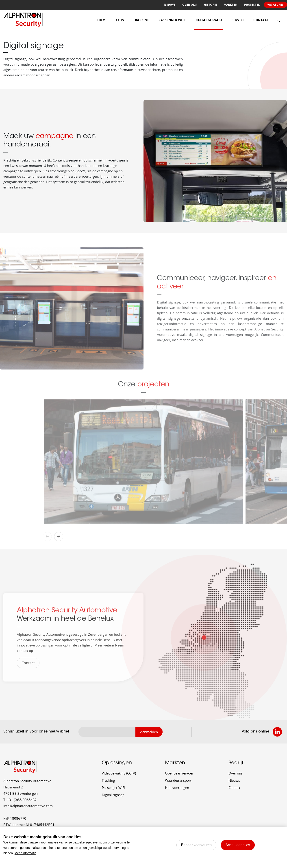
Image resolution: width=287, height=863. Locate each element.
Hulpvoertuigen (177, 787)
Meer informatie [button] (25, 853)
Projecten (252, 5)
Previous (47, 547)
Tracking (141, 20)
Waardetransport (178, 780)
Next (58, 547)
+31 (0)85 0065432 (20, 799)
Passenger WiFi (172, 20)
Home (102, 20)
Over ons (189, 5)
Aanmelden (149, 732)
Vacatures (275, 5)
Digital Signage (208, 20)
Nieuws (169, 5)
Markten (231, 5)
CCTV (120, 20)
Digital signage (113, 794)
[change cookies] (196, 845)
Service (238, 20)
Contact (261, 20)
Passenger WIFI (113, 787)
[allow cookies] (238, 845)
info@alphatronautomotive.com (28, 805)
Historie (210, 5)
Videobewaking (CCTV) (119, 773)
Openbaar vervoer (179, 773)
